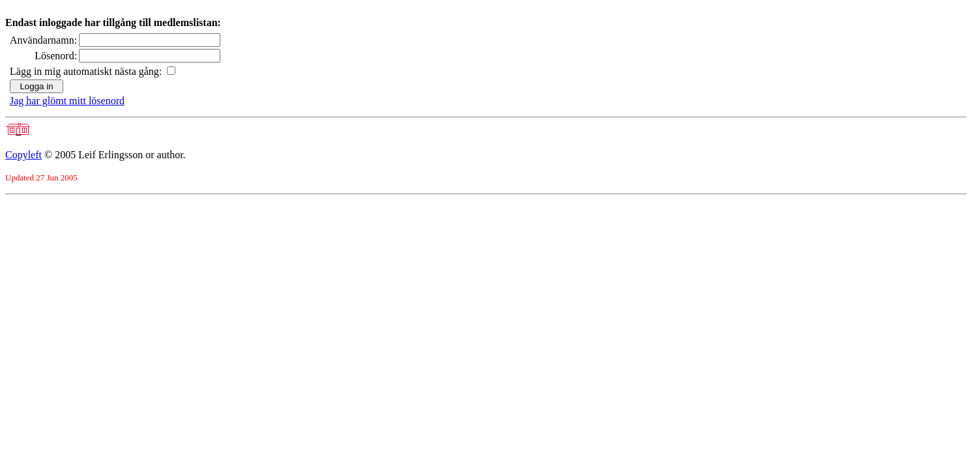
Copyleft (23, 154)
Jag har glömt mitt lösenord (67, 100)
